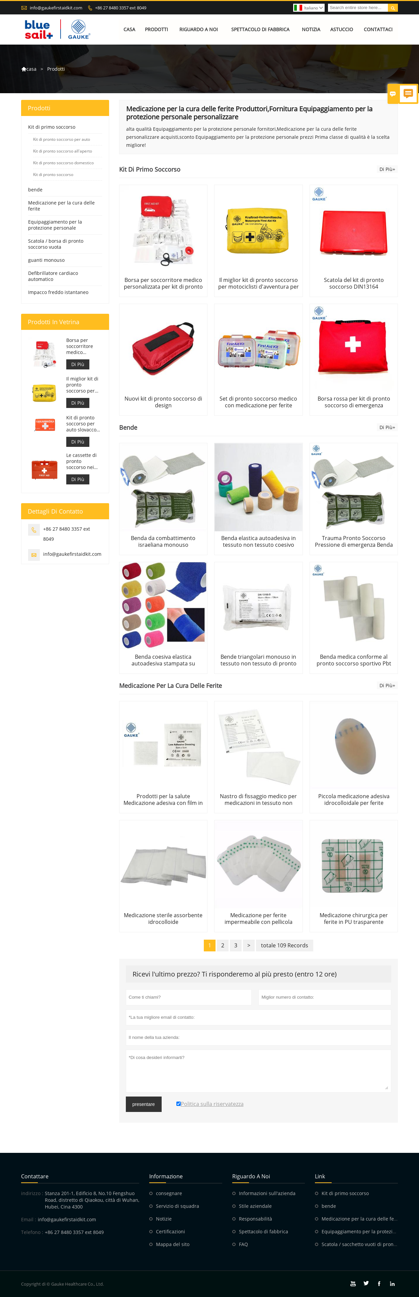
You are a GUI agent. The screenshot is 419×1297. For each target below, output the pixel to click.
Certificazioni (170, 1231)
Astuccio (341, 29)
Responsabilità (255, 1219)
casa (31, 69)
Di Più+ (387, 169)
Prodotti (156, 29)
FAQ (243, 1244)
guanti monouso (46, 260)
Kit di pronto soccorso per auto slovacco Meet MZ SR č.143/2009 (81, 424)
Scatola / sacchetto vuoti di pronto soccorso (370, 1244)
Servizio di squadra (177, 1206)
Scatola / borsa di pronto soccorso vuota (55, 244)
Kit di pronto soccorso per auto (61, 139)
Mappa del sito (172, 1244)
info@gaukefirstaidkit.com (56, 8)
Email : (28, 1219)
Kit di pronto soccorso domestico (63, 163)
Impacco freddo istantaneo (58, 292)
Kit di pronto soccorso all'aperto (62, 151)
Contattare (35, 1176)
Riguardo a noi (198, 29)
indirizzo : (32, 1193)
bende (35, 189)
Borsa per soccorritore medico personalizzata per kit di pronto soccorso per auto (82, 346)
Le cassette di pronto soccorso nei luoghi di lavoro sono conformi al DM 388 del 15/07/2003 (83, 461)
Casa (129, 29)
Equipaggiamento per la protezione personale (55, 225)
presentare (144, 1104)
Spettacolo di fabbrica (260, 29)
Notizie (164, 1219)
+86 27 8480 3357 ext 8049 (120, 8)
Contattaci (378, 29)
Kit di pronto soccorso (53, 174)
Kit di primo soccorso (51, 127)
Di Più (77, 364)
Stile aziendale (255, 1206)
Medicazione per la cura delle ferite (61, 205)
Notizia (311, 29)
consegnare (169, 1193)
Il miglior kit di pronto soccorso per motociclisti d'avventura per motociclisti (84, 385)
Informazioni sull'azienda (267, 1193)
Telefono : (32, 1232)
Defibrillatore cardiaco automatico (53, 276)
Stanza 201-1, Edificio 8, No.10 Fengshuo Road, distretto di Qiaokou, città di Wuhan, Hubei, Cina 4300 (92, 1200)
